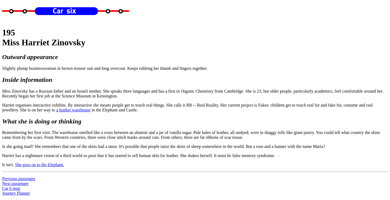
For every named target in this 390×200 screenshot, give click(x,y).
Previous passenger (18, 178)
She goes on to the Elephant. (39, 164)
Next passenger (15, 183)
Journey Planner (16, 193)
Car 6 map (11, 188)
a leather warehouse (73, 110)
